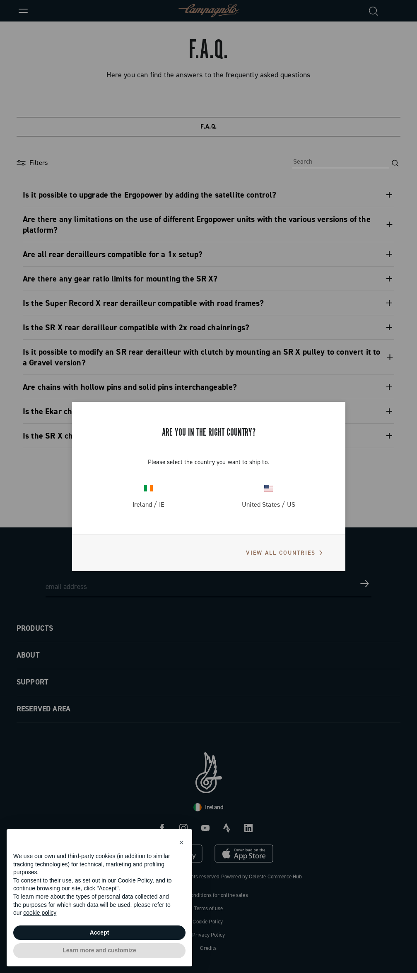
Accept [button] (99, 932)
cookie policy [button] (39, 912)
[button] (181, 842)
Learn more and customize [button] (99, 950)
